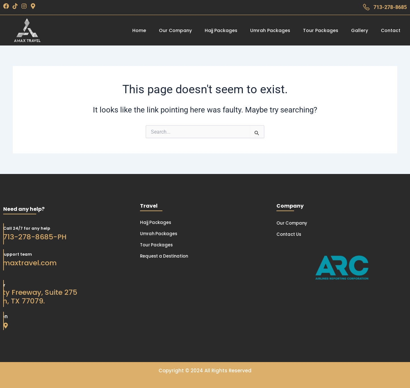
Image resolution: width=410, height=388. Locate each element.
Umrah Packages (270, 30)
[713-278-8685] (366, 7)
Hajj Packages (221, 30)
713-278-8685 (390, 7)
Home (139, 30)
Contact (390, 30)
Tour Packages (320, 30)
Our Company (175, 30)
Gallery (359, 30)
